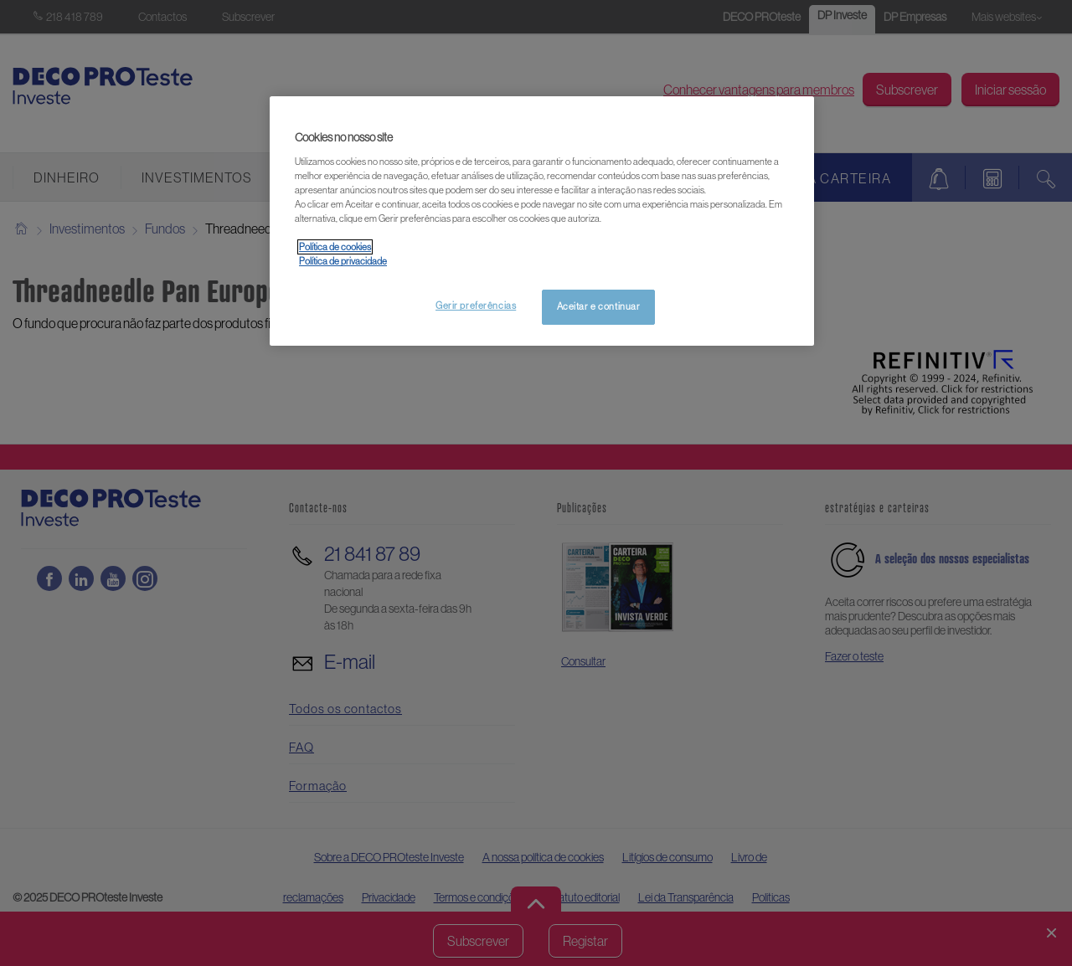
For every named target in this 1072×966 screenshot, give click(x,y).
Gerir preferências (476, 305)
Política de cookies (335, 247)
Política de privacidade (343, 261)
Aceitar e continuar (599, 306)
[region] (542, 221)
